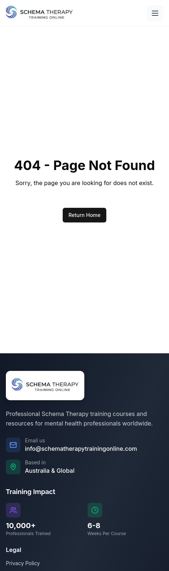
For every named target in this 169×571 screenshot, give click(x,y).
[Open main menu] (155, 13)
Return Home (85, 215)
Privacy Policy (23, 563)
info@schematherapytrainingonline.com (81, 448)
